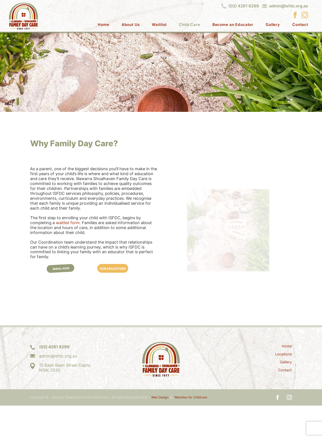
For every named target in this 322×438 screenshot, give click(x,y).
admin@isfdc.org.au (288, 6)
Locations (283, 386)
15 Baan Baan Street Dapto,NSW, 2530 (65, 400)
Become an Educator (232, 24)
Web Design (160, 430)
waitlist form (68, 255)
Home (103, 24)
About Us (131, 24)
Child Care (189, 24)
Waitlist (159, 24)
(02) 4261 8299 (244, 6)
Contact (300, 24)
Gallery (273, 24)
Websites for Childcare (190, 430)
